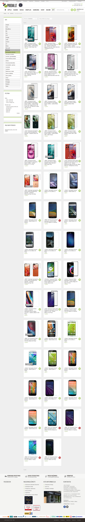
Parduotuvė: (66, 500)
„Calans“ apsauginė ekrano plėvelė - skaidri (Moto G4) (50, 339)
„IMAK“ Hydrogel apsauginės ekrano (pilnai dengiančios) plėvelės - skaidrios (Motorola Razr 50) (31, 281)
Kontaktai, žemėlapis (49, 488)
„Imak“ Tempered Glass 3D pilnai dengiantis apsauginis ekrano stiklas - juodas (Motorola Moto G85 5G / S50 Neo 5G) (72, 46)
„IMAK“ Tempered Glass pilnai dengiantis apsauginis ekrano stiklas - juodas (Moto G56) (51, 103)
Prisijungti (79, 1)
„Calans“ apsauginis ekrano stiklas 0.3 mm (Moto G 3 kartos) (50, 399)
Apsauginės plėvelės (10, 52)
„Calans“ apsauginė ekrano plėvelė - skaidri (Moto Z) (70, 191)
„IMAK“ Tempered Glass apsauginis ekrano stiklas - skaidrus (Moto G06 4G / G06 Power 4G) (50, 162)
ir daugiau (9, 102)
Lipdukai (8, 69)
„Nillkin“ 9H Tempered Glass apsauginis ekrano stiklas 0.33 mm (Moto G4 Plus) (31, 339)
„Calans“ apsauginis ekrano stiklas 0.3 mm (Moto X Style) (70, 339)
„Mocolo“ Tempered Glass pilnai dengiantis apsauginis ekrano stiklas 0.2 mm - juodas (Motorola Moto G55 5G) (51, 73)
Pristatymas (25, 1)
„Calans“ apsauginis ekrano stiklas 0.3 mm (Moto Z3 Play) (50, 251)
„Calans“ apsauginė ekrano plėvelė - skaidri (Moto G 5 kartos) (30, 221)
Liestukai (8, 67)
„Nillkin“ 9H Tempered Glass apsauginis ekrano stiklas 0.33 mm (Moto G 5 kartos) (51, 221)
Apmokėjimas (56, 520)
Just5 (7, 39)
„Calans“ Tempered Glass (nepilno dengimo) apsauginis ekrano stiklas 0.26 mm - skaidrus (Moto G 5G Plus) (31, 311)
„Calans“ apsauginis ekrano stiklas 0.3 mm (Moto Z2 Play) (70, 251)
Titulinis (5, 13)
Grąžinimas (31, 1)
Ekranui (7, 109)
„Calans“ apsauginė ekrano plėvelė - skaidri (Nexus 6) (70, 398)
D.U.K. (47, 1)
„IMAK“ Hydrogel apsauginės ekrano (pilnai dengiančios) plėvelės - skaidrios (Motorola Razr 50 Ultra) (31, 192)
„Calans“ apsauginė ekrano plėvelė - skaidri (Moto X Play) (50, 369)
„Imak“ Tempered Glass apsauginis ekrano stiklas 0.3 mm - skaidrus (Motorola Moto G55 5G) (31, 73)
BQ (6, 31)
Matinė (7, 111)
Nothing (7, 79)
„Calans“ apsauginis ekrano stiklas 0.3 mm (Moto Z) (50, 191)
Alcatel (7, 24)
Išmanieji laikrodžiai (10, 62)
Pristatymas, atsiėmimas (30, 488)
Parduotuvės (37, 1)
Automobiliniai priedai (11, 58)
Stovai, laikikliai (9, 73)
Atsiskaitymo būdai (29, 486)
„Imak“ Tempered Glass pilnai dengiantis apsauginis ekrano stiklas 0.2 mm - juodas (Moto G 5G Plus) (51, 310)
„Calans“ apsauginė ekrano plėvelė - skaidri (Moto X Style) (30, 369)
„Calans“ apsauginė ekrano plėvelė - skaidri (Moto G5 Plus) (70, 221)
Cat (6, 33)
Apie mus (47, 486)
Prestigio (8, 82)
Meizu (7, 46)
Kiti (8, 13)
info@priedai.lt (67, 503)
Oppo (7, 86)
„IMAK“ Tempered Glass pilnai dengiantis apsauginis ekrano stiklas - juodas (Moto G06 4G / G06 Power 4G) (31, 45)
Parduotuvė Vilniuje (49, 484)
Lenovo (7, 41)
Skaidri (7, 110)
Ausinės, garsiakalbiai (11, 56)
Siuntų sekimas (28, 490)
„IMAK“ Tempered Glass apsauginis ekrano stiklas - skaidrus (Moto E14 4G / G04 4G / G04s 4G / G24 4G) (71, 73)
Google (7, 37)
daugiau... (18, 113)
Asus (7, 26)
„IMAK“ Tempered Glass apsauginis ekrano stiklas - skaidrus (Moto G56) (70, 102)
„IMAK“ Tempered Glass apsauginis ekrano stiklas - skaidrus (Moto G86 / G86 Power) (70, 132)
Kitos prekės (8, 75)
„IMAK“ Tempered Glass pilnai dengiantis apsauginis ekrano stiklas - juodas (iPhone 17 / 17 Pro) (30, 162)
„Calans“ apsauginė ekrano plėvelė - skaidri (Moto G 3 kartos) (70, 369)
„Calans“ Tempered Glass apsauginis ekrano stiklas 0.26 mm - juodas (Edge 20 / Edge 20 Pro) (71, 281)
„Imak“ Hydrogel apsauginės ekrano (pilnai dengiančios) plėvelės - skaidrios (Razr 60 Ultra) (31, 132)
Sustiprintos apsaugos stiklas (11, 106)
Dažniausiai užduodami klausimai (32, 484)
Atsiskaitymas (18, 1)
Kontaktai (42, 1)
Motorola (11, 13)
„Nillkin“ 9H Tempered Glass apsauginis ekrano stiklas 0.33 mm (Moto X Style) (31, 458)
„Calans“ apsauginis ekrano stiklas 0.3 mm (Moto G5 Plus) (30, 251)
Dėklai (7, 60)
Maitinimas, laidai (10, 71)
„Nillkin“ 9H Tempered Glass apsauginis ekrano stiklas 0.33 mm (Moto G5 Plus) (51, 458)
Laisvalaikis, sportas (10, 65)
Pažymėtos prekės (72, 1)
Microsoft (8, 48)
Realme (7, 84)
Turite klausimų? (77, 3)
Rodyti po (41, 18)
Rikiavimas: (26, 18)
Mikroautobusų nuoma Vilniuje (31, 494)
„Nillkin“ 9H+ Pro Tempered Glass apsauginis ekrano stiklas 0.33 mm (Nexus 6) (50, 428)
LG (6, 43)
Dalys (7, 77)
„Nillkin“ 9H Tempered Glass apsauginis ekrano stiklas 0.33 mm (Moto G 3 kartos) (70, 428)
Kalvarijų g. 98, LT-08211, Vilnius (70, 501)
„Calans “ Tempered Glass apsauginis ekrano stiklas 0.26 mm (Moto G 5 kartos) (70, 310)
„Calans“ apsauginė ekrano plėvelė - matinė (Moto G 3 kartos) (30, 399)
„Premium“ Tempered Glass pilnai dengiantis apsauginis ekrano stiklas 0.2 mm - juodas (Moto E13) (50, 281)
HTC (7, 35)
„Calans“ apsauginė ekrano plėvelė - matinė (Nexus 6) (30, 428)
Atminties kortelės (10, 54)
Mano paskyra (64, 1)
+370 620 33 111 (77, 5)
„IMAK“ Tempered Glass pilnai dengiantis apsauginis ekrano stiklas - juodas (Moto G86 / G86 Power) (51, 132)
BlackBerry (8, 29)
